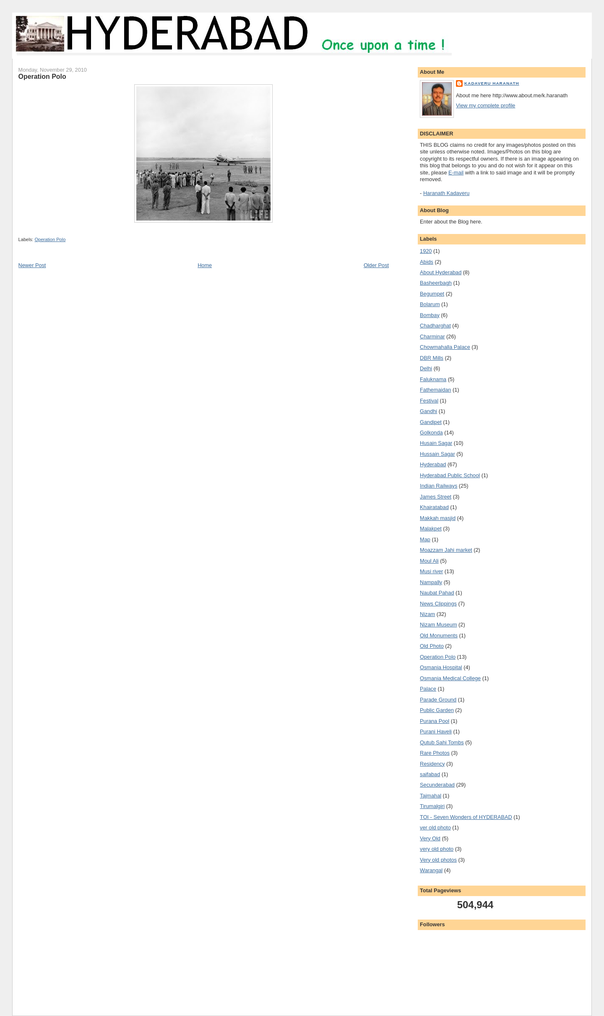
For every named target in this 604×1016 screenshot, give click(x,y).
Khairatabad (434, 507)
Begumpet (432, 294)
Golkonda (431, 432)
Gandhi (428, 411)
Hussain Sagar (437, 454)
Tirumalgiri (432, 806)
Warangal (431, 870)
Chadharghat (435, 325)
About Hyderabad (440, 272)
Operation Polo (49, 239)
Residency (432, 764)
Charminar (432, 336)
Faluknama (433, 379)
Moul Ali (429, 561)
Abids (426, 262)
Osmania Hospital (441, 667)
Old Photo (432, 646)
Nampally (431, 582)
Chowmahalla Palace (445, 347)
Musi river (431, 571)
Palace (428, 689)
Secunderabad (437, 785)
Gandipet (431, 422)
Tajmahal (430, 796)
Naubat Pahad (437, 593)
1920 (426, 251)
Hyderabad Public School (450, 475)
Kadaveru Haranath (491, 83)
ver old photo (435, 827)
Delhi (426, 368)
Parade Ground (438, 699)
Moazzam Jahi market (446, 550)
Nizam (427, 614)
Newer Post (32, 265)
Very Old (430, 838)
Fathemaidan (435, 390)
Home (205, 265)
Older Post (376, 265)
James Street (435, 497)
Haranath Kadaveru (446, 193)
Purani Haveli (436, 731)
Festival (429, 401)
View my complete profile (485, 105)
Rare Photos (435, 753)
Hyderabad (433, 464)
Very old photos (438, 860)
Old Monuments (439, 635)
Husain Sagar (436, 443)
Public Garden (437, 710)
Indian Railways (438, 486)
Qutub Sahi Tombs (442, 742)
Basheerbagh (436, 283)
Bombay (430, 315)
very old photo (436, 849)
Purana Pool (434, 721)
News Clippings (438, 603)
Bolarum (430, 304)
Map (425, 539)
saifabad (430, 774)
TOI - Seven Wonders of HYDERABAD (466, 817)
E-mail (455, 172)
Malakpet (431, 528)
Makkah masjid (438, 518)
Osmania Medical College (450, 678)
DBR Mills (431, 358)
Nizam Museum (438, 624)
